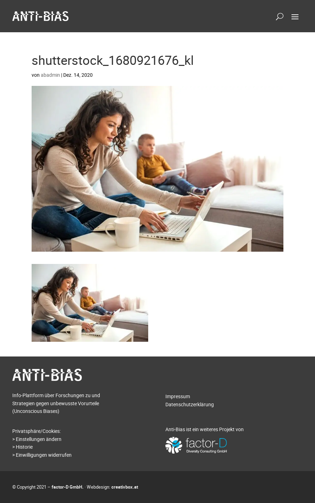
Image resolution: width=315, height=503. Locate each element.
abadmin (50, 75)
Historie (24, 446)
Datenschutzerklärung (189, 404)
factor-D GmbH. (68, 487)
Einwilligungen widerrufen (44, 454)
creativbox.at (124, 487)
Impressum (177, 396)
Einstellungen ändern (38, 439)
